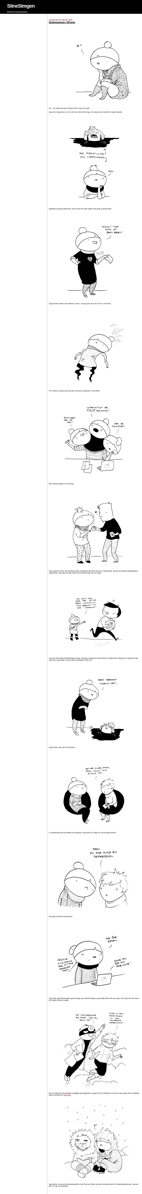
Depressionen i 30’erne (62, 22)
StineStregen (21, 6)
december (67, 1095)
